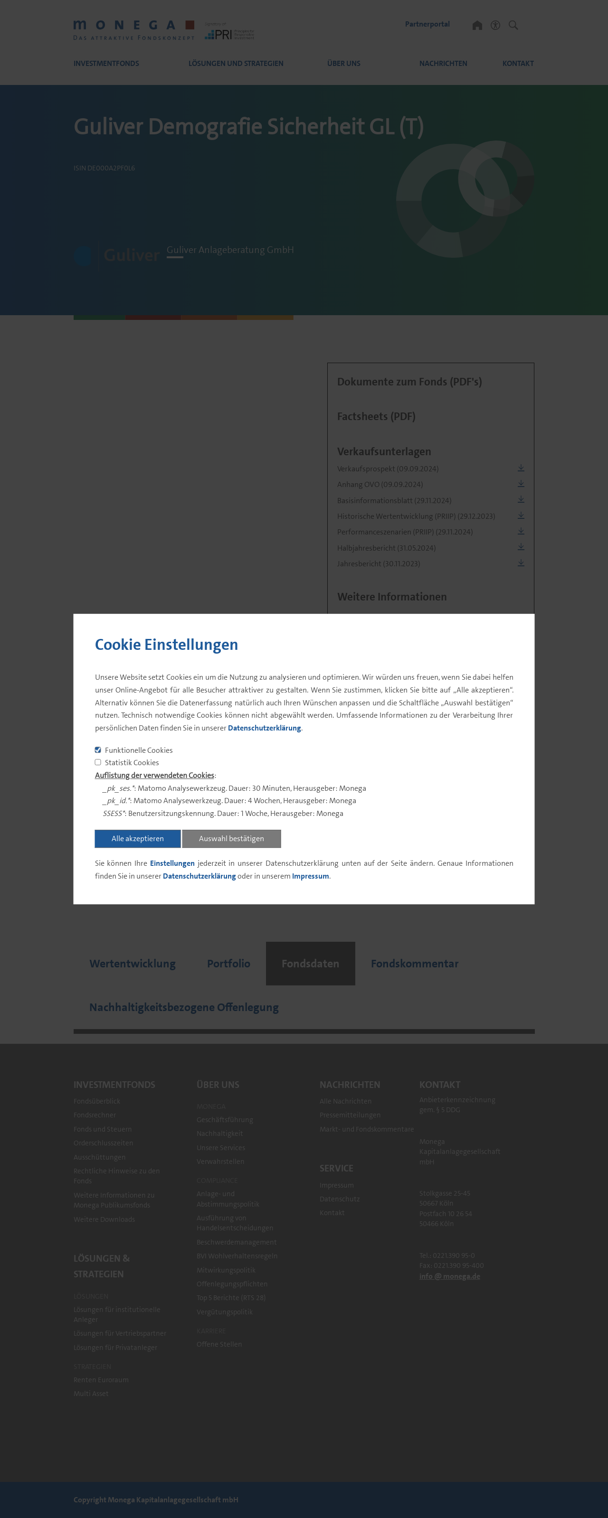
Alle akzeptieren (138, 838)
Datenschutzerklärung (264, 728)
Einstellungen (172, 863)
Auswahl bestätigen (231, 838)
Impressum (310, 876)
